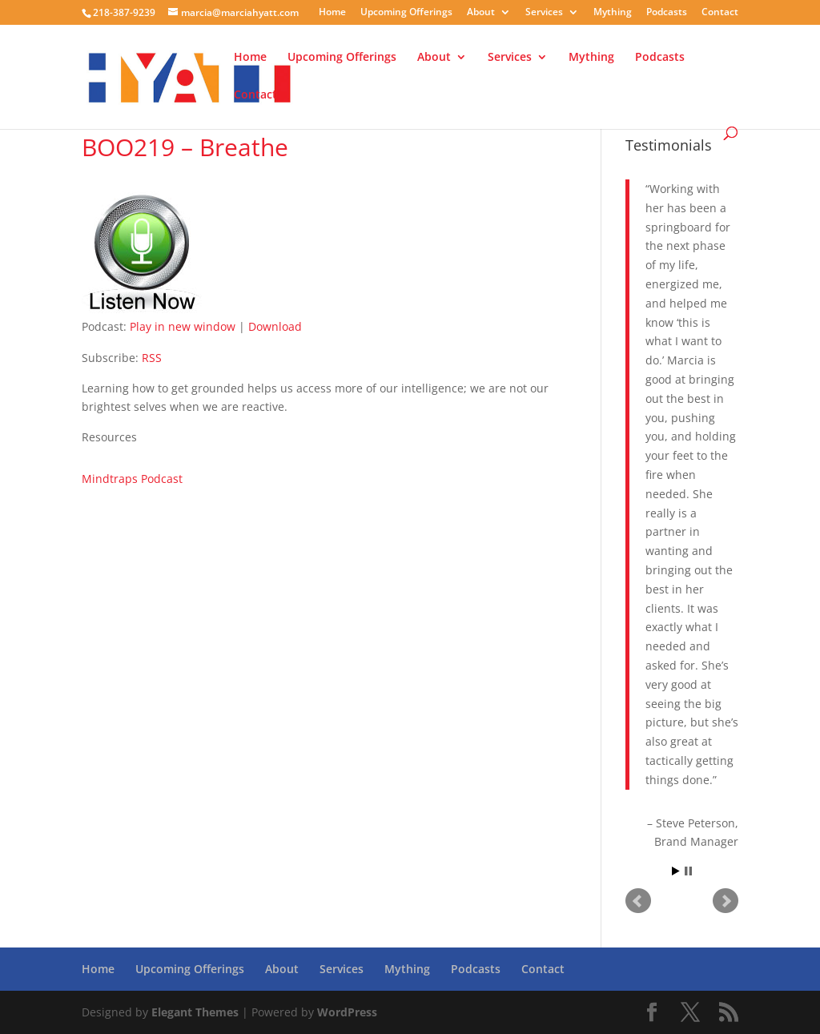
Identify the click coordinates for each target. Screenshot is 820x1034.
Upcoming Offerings (406, 12)
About (481, 12)
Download (275, 326)
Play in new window (182, 326)
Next (725, 901)
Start (676, 871)
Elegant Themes (195, 1012)
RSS (152, 357)
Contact (719, 12)
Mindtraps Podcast (132, 478)
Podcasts (666, 12)
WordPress (347, 1012)
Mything (612, 12)
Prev (638, 901)
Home (332, 12)
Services (544, 12)
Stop (688, 871)
